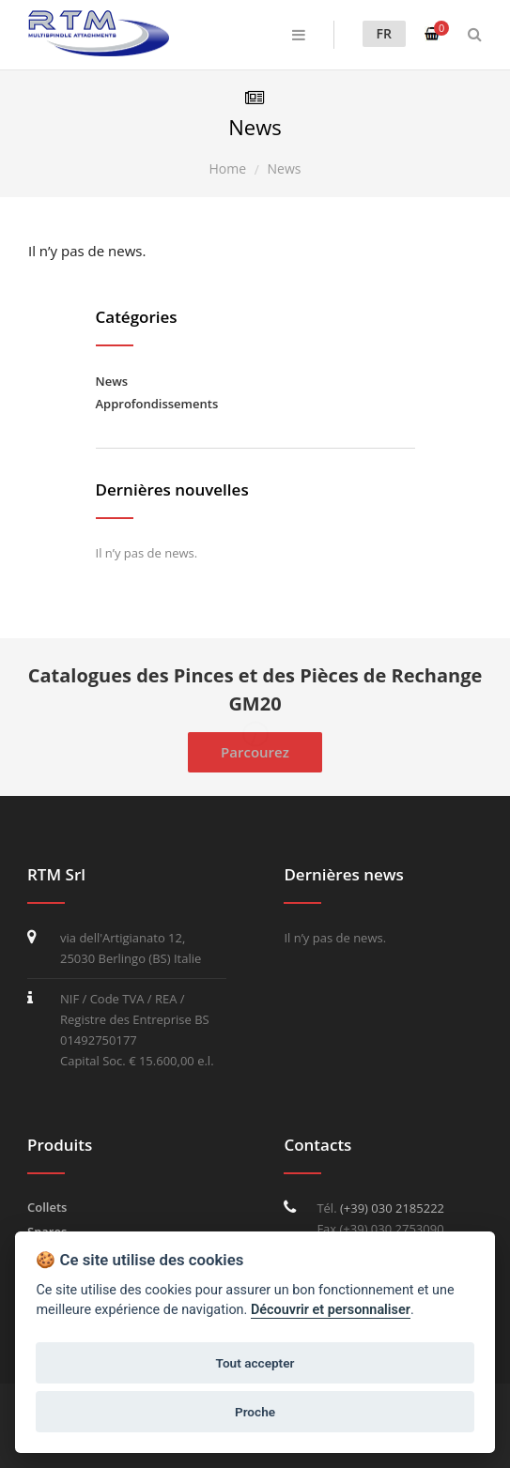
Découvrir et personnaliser (330, 1310)
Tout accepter (255, 1362)
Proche (255, 1411)
